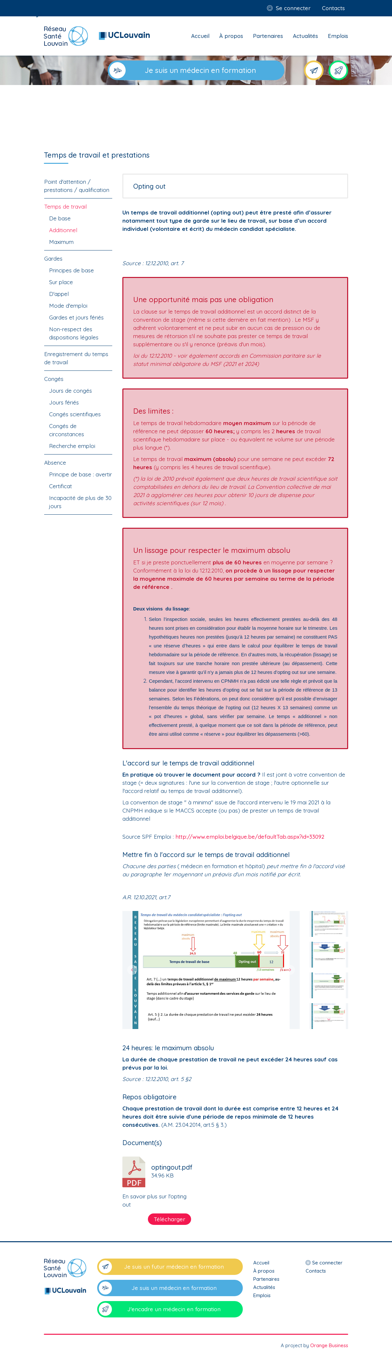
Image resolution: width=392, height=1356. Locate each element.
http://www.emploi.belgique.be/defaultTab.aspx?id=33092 (249, 836)
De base (60, 218)
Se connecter (293, 8)
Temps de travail (65, 206)
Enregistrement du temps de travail (76, 358)
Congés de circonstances (66, 430)
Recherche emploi (72, 445)
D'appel (59, 293)
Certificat (60, 486)
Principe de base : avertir (80, 474)
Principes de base (71, 270)
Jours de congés (70, 390)
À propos (231, 35)
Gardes (53, 258)
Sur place (61, 282)
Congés (53, 378)
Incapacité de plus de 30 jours (80, 501)
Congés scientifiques (75, 414)
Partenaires (268, 35)
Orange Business (329, 1345)
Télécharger (169, 1219)
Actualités (305, 35)
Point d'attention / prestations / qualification (76, 185)
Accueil (200, 35)
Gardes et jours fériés (76, 317)
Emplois (338, 35)
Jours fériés (64, 402)
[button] (132, 970)
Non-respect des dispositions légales (73, 333)
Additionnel (63, 230)
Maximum (61, 241)
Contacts (333, 8)
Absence (55, 462)
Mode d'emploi (68, 305)
